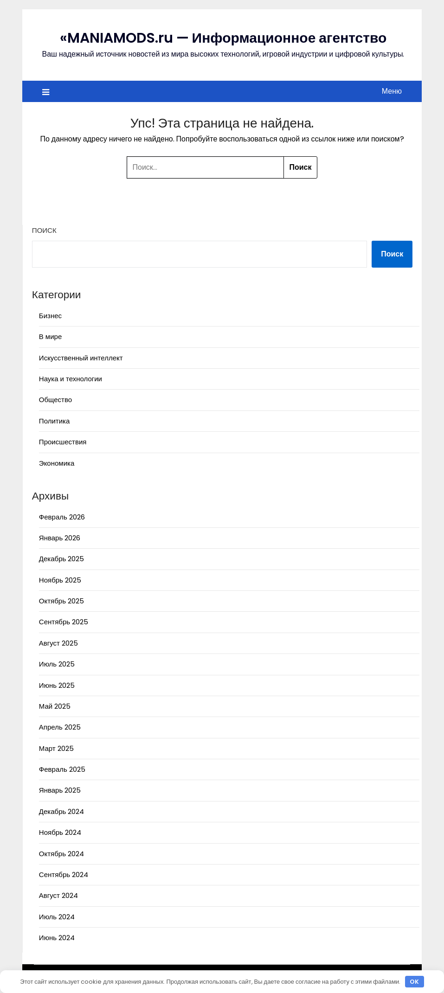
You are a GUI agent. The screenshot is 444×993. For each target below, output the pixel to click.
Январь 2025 (60, 790)
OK (414, 981)
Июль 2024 (57, 917)
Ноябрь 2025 (60, 580)
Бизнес (50, 315)
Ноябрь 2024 (60, 832)
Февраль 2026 (62, 517)
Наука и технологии (70, 379)
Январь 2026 (59, 538)
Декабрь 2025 (61, 559)
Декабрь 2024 (61, 811)
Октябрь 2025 (61, 601)
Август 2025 (58, 643)
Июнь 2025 (57, 685)
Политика (54, 421)
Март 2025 (56, 748)
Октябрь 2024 (61, 853)
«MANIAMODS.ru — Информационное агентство (223, 38)
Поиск (44, 230)
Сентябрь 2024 (63, 874)
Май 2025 (55, 706)
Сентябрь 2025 (63, 622)
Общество (55, 399)
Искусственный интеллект (81, 358)
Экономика (56, 463)
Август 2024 (58, 895)
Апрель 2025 (60, 727)
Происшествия (63, 442)
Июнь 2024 (57, 937)
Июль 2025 (57, 664)
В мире (50, 336)
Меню (392, 91)
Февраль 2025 (62, 769)
